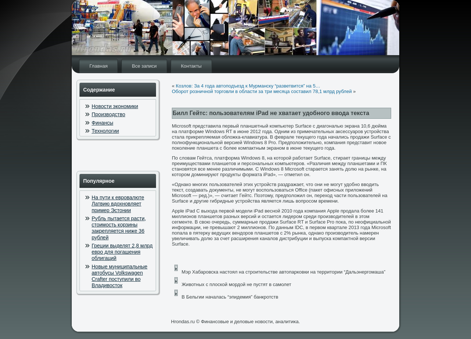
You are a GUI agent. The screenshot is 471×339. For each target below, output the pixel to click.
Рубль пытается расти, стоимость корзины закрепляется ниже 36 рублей (119, 227)
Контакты (191, 66)
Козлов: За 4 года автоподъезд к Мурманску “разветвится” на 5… (248, 86)
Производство (108, 114)
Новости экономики (115, 106)
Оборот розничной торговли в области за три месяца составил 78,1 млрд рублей (262, 91)
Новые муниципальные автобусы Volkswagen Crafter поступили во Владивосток (120, 276)
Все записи (144, 66)
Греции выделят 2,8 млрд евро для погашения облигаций (122, 252)
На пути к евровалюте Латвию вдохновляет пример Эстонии (118, 204)
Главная (98, 66)
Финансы (102, 123)
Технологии (105, 131)
